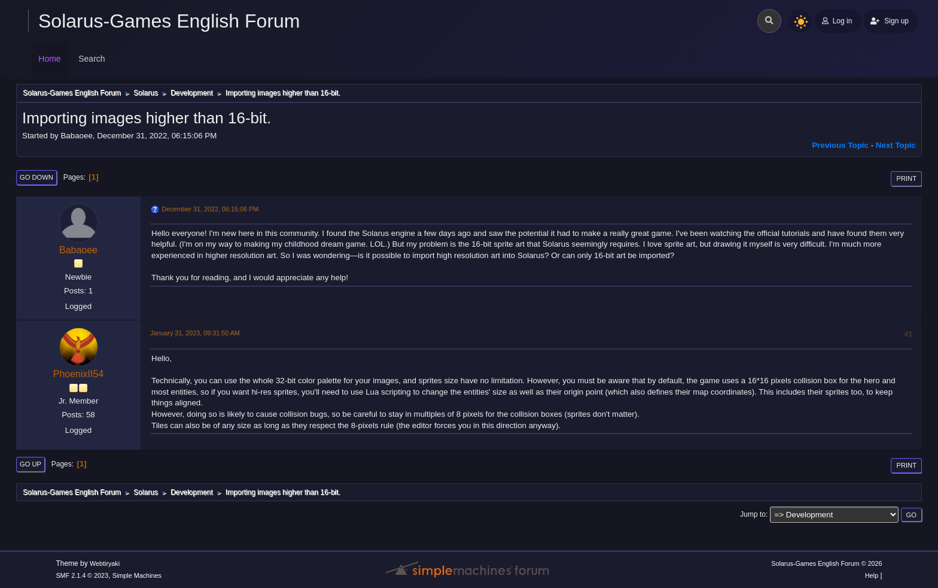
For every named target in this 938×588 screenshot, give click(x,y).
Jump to (753, 514)
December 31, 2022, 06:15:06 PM (210, 209)
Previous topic (840, 145)
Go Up (30, 464)
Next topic (896, 145)
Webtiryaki (105, 563)
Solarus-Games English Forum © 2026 (826, 563)
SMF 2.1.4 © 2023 (82, 575)
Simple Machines (137, 575)
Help (871, 575)
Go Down (36, 177)
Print (906, 178)
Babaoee (78, 250)
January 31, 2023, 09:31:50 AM (195, 333)
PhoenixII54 (78, 374)
